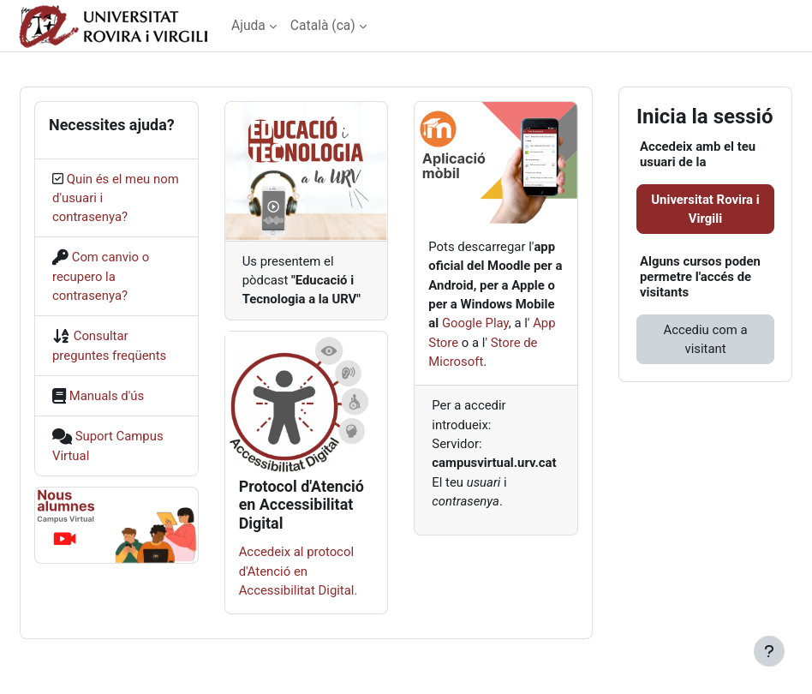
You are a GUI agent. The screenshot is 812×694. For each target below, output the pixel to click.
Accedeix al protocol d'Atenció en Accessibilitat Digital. (298, 571)
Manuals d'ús (106, 396)
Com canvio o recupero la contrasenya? (100, 276)
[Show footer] (769, 651)
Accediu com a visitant (705, 339)
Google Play (475, 323)
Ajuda (248, 25)
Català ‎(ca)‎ (322, 25)
